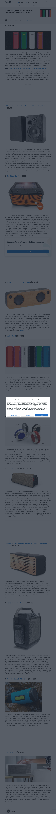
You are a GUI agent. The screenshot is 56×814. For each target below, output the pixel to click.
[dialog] (28, 407)
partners (13, 399)
